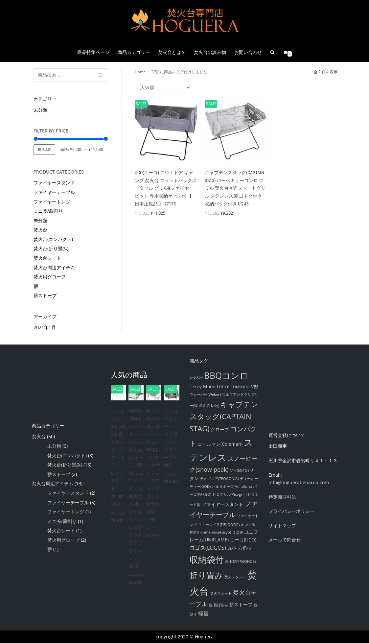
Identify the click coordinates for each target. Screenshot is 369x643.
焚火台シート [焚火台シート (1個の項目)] (221, 593)
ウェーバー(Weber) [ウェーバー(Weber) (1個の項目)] (205, 394)
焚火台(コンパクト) (53, 239)
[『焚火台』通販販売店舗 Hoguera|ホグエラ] (184, 21)
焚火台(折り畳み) (51, 248)
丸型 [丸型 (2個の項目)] (232, 548)
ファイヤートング (52, 202)
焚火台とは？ (172, 52)
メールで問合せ (284, 539)
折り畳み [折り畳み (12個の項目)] (206, 575)
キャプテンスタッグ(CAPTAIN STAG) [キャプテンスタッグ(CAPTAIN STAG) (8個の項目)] (224, 416)
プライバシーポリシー (291, 511)
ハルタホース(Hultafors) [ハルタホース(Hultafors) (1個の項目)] (232, 486)
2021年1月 (45, 327)
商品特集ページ (93, 52)
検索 (101, 76)
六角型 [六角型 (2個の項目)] (245, 548)
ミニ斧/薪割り (48, 211)
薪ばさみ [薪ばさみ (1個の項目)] (221, 605)
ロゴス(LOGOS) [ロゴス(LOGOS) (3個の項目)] (208, 547)
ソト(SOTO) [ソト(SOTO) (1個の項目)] (239, 470)
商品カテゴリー (134, 52)
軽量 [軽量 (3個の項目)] (203, 613)
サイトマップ (282, 525)
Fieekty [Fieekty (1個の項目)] (196, 387)
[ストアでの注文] (163, 87)
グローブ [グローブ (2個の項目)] (220, 429)
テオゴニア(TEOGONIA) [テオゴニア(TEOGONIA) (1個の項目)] (219, 478)
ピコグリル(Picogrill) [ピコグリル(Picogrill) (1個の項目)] (229, 494)
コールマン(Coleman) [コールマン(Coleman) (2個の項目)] (219, 444)
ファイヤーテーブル (54, 192)
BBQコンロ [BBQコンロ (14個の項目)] (226, 375)
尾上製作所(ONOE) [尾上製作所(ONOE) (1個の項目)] (240, 561)
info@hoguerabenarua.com (298, 482)
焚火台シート (47, 258)
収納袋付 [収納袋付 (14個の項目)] (207, 559)
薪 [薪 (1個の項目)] (210, 605)
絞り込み (44, 149)
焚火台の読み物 (210, 52)
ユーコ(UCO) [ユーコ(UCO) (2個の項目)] (243, 539)
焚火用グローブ (50, 277)
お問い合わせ (248, 52)
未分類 (40, 110)
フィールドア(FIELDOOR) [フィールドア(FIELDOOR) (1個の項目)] (219, 524)
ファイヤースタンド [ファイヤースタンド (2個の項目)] (222, 504)
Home (140, 71)
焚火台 (40, 229)
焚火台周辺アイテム (54, 267)
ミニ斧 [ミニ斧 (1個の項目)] (237, 532)
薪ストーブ (45, 295)
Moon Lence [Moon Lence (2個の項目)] (216, 386)
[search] (272, 52)
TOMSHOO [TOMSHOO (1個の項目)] (240, 387)
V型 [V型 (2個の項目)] (254, 386)
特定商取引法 (282, 497)
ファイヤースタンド (54, 182)
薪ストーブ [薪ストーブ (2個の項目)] (240, 604)
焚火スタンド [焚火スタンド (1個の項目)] (235, 577)
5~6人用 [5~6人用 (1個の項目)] (196, 377)
